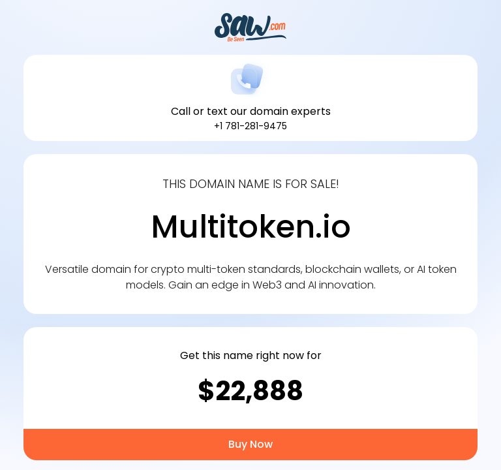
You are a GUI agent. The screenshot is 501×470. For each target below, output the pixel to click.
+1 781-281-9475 (250, 126)
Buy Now (250, 444)
